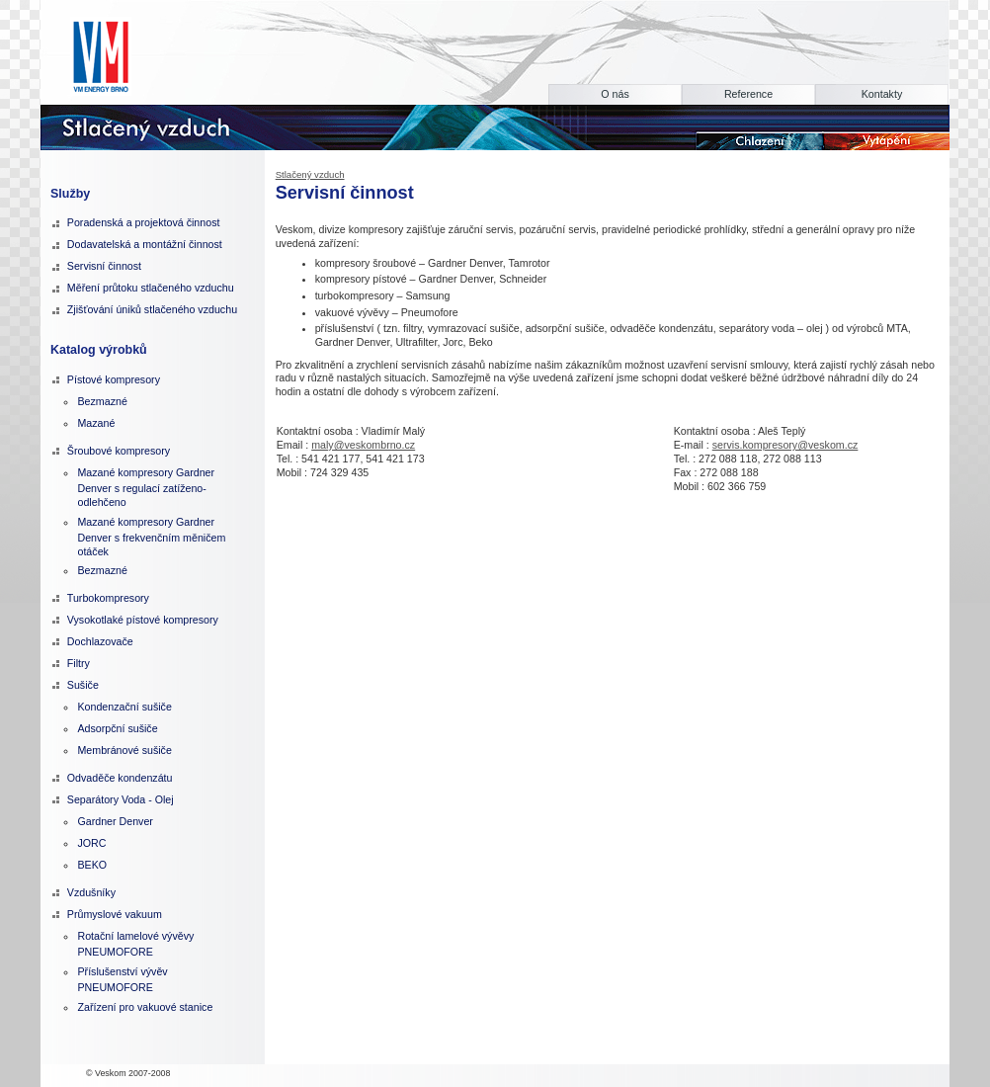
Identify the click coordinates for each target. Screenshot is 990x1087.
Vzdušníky (91, 892)
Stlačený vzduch (310, 174)
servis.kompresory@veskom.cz (785, 445)
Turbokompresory (108, 598)
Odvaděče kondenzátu (120, 778)
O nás (614, 94)
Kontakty (882, 94)
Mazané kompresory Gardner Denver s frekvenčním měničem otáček (151, 536)
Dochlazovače (100, 641)
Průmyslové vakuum (114, 914)
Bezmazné (101, 401)
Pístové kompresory (113, 379)
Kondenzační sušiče (124, 706)
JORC (91, 843)
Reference (748, 94)
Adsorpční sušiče (117, 728)
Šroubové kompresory (118, 451)
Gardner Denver (114, 821)
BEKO (92, 865)
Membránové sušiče (124, 750)
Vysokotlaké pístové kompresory (142, 620)
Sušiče (83, 685)
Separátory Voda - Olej (120, 799)
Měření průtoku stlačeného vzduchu (150, 287)
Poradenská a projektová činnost (143, 222)
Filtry (78, 663)
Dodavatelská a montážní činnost (144, 244)
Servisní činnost (104, 266)
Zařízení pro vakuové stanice (144, 1007)
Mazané (96, 423)
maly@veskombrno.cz (363, 445)
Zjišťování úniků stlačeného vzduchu (152, 309)
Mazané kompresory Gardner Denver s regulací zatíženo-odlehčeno (145, 487)
